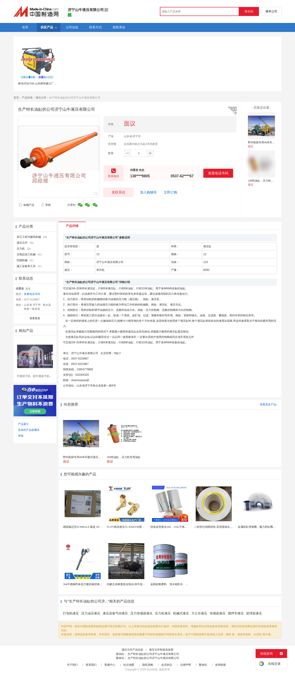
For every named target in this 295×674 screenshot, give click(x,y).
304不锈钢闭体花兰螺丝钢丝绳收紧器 (85, 584)
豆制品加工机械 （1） (30, 254)
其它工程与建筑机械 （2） (32, 236)
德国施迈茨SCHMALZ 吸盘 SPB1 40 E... (86, 526)
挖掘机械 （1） (26, 260)
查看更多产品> (269, 404)
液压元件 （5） (26, 242)
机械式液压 (181, 613)
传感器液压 (217, 613)
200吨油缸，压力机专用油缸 (265, 180)
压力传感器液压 (141, 613)
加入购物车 (148, 192)
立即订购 (170, 192)
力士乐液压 (199, 613)
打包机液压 (71, 613)
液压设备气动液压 (115, 613)
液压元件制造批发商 (161, 649)
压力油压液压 (90, 613)
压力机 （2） (24, 248)
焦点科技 (152, 669)
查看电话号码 (218, 173)
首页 (16, 97)
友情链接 (220, 664)
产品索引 (23, 424)
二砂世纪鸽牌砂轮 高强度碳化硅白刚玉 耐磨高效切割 (226, 526)
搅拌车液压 (236, 613)
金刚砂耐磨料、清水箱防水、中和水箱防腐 (176, 584)
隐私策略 (147, 664)
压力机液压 (163, 613)
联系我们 (91, 664)
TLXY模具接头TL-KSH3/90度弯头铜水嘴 (131, 526)
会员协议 (166, 664)
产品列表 (27, 97)
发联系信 (118, 192)
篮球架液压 (254, 613)
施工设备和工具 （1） (30, 266)
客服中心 (109, 664)
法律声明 (185, 664)
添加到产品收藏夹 (29, 429)
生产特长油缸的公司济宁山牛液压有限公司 (153, 654)
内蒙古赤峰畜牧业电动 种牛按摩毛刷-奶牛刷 (133, 584)
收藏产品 (26, 205)
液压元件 (41, 97)
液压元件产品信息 (132, 649)
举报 (46, 205)
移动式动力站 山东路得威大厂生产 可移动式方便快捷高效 (52, 83)
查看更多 (35, 318)
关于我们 (72, 664)
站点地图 (128, 664)
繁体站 (203, 664)
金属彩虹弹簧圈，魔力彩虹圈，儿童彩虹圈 (263, 526)
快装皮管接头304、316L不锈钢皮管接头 (174, 526)
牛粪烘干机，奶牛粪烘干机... (34, 376)
